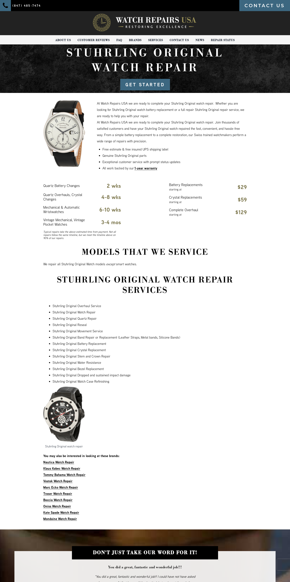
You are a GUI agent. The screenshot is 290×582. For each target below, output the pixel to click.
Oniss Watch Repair (57, 506)
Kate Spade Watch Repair (61, 512)
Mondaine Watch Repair (60, 518)
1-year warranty (145, 168)
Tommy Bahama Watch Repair (64, 474)
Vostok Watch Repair (57, 481)
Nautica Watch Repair (58, 462)
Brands (135, 40)
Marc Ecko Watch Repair (60, 487)
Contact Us (179, 40)
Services (155, 40)
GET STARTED (145, 84)
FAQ (119, 40)
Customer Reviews (93, 40)
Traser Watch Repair (57, 493)
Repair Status (223, 40)
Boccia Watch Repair (57, 500)
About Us (63, 40)
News (199, 40)
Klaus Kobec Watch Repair (61, 468)
